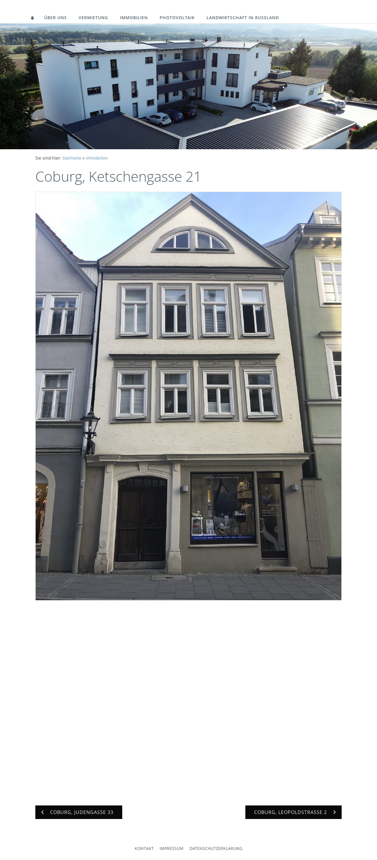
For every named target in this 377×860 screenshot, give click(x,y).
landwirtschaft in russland (242, 17)
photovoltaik (177, 17)
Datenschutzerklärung (215, 848)
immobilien (134, 17)
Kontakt (144, 848)
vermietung (93, 17)
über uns (55, 17)
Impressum (171, 848)
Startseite (71, 158)
